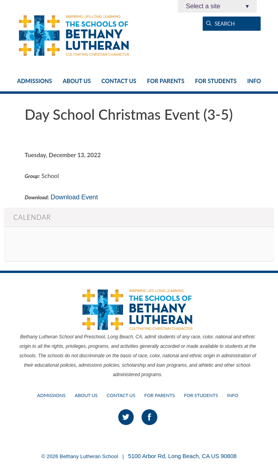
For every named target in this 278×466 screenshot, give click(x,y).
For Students (216, 81)
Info (254, 81)
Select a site (217, 6)
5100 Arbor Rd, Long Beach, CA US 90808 (182, 456)
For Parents (166, 81)
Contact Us (118, 81)
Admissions (34, 81)
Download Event (74, 197)
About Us (77, 81)
